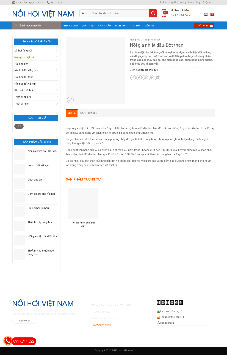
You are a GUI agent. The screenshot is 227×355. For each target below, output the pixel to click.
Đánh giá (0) (88, 113)
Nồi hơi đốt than (23, 77)
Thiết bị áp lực (22, 97)
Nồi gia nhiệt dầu (24, 57)
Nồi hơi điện (21, 63)
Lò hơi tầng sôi (23, 50)
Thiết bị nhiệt (21, 103)
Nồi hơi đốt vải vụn (25, 83)
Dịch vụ (121, 25)
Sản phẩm (104, 25)
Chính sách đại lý (167, 2)
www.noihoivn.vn (102, 324)
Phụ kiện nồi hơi (23, 90)
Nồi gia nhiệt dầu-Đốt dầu (83, 224)
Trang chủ (71, 25)
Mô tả (72, 113)
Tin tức (136, 25)
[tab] (71, 113)
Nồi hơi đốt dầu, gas (26, 70)
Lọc (19, 126)
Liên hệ (149, 25)
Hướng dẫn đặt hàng (190, 2)
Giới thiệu (88, 25)
